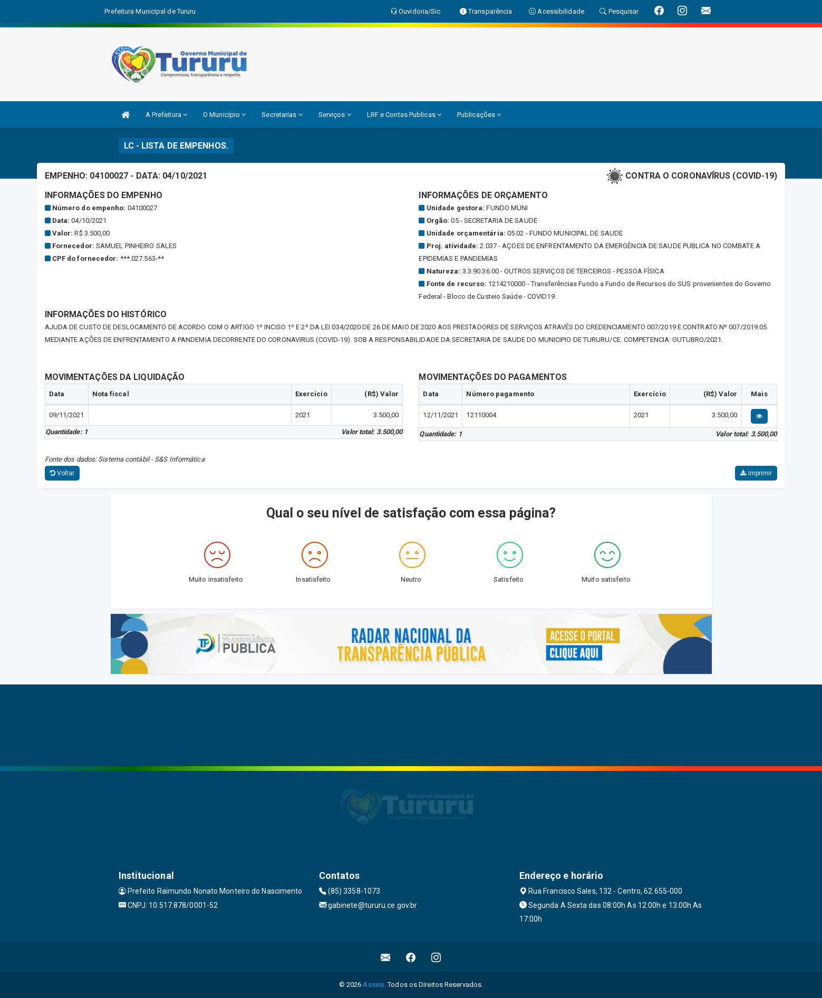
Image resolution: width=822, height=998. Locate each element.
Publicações (479, 115)
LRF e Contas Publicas (404, 115)
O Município (224, 115)
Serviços (334, 115)
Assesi (373, 985)
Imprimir (756, 473)
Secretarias (282, 115)
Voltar (62, 473)
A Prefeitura (166, 115)
